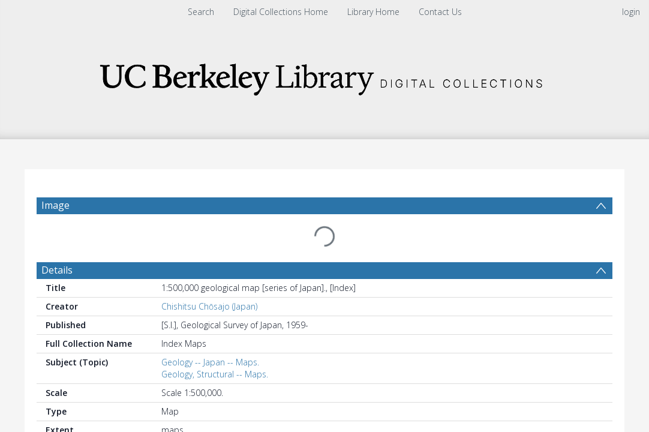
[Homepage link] (324, 76)
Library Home (373, 11)
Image (55, 205)
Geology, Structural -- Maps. (214, 345)
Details (57, 241)
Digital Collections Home (280, 11)
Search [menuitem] (201, 11)
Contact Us (440, 11)
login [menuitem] (631, 11)
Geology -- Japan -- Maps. (210, 333)
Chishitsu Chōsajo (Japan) (209, 277)
